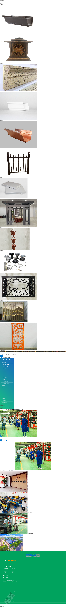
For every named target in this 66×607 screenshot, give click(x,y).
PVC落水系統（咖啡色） (6, 383)
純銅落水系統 (3, 385)
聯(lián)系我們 (1, 408)
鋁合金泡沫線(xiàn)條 (4, 377)
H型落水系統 (4, 368)
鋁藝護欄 (3, 387)
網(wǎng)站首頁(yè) (7, 354)
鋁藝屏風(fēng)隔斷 (4, 402)
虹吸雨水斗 (3, 396)
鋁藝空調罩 (3, 398)
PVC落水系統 (3, 379)
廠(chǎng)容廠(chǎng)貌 (14, 354)
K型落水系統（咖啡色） (6, 364)
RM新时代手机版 (2, 606)
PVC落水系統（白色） (6, 381)
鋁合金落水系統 (4, 362)
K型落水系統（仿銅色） (6, 366)
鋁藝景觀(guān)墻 (4, 400)
